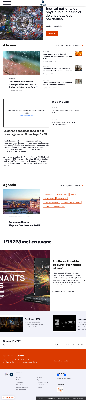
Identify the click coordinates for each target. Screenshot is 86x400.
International (19, 384)
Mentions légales (51, 398)
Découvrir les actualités (61, 361)
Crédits (41, 398)
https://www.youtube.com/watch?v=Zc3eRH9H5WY (67, 110)
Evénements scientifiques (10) (54, 206)
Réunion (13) (48, 194)
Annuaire (39, 387)
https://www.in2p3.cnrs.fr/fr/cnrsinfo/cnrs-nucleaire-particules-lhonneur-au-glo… (63, 57)
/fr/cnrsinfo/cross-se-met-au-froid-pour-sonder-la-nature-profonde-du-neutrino (63, 83)
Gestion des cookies (78, 398)
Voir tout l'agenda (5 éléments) (70, 186)
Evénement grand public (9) (71, 202)
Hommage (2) (62, 198)
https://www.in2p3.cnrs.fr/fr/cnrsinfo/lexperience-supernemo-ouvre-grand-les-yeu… (21, 71)
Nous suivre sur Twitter (63, 344)
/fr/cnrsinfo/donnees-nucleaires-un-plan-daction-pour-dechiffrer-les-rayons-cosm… (63, 70)
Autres (73, 194)
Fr (77, 3)
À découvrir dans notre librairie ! (63, 291)
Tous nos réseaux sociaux (64, 378)
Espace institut (41, 384)
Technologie (19, 382)
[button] (8, 397)
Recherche (19, 380)
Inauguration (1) (61, 194)
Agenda (39, 380)
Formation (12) (49, 198)
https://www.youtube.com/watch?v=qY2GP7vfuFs (67, 122)
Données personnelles (63, 398)
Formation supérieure (22, 387)
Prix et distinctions (21, 389)
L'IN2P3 (18, 377)
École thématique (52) (51, 202)
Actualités (40, 377)
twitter (61, 375)
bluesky (58, 375)
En (80, 3)
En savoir (50, 33)
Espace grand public (42, 382)
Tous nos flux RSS (78, 344)
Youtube (65, 375)
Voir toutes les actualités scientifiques (67, 46)
